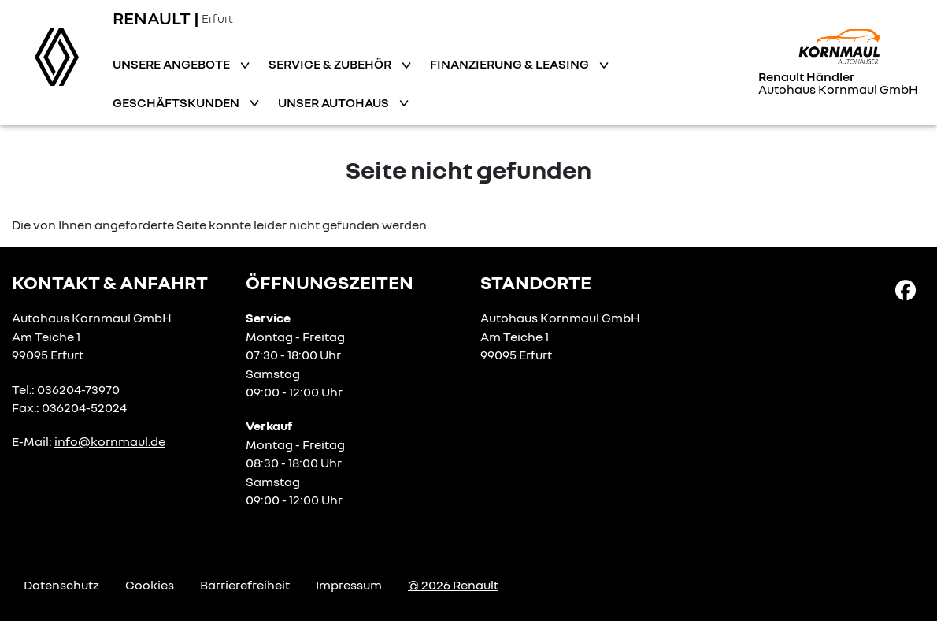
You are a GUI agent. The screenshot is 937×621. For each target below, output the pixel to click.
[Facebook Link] (905, 289)
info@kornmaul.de (109, 441)
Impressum (349, 585)
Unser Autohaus (334, 102)
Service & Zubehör (331, 64)
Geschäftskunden (177, 102)
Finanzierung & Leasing (510, 64)
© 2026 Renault (453, 585)
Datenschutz (61, 585)
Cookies (149, 585)
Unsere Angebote (172, 64)
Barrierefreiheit (245, 585)
